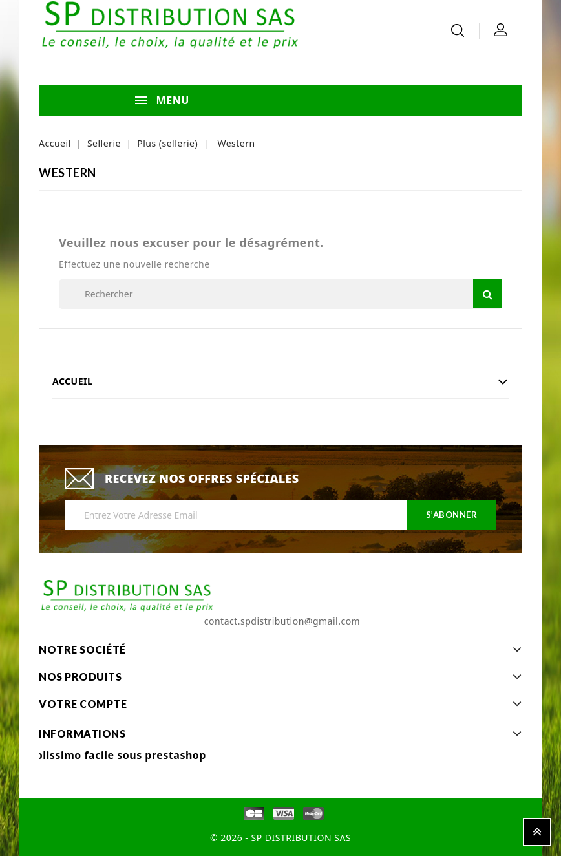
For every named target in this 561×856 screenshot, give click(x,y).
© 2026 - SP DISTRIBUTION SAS (280, 837)
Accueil (72, 381)
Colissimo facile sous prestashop (117, 755)
